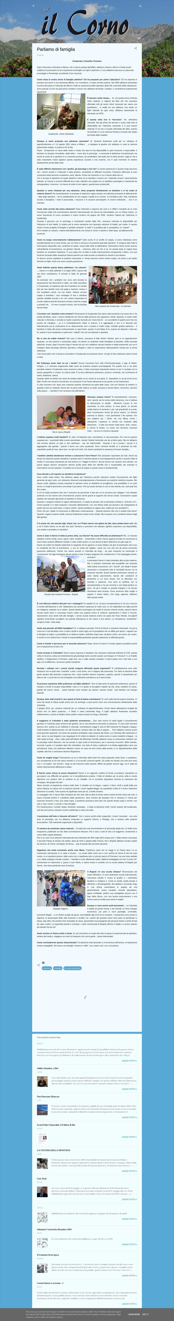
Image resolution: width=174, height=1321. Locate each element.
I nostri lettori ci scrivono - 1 (50, 1283)
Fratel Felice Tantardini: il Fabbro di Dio (56, 1125)
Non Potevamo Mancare (48, 1096)
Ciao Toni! (42, 1178)
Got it (145, 1314)
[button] (135, 48)
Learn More (134, 1314)
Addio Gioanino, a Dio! (47, 1068)
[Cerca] (140, 6)
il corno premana (73, 968)
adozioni (47, 968)
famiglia (57, 968)
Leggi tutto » (129, 1061)
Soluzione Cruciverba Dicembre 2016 (54, 1229)
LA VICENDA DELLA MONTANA (53, 1150)
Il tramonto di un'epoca (48, 1255)
